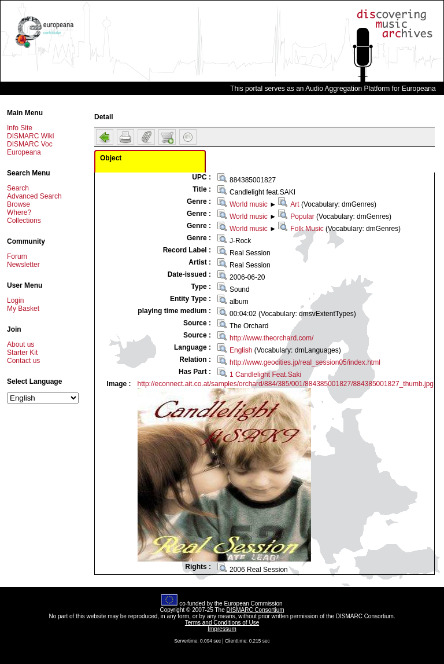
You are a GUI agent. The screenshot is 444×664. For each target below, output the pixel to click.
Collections (24, 221)
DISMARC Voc (30, 144)
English (241, 350)
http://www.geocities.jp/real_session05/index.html (305, 362)
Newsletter (23, 265)
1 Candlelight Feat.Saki (265, 374)
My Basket (23, 309)
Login (15, 300)
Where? (19, 212)
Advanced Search (34, 196)
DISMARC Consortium (255, 610)
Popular (302, 216)
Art (294, 204)
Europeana (24, 152)
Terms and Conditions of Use (222, 622)
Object (110, 158)
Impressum (222, 629)
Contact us (23, 361)
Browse (18, 204)
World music (249, 204)
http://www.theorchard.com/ (271, 338)
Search (18, 188)
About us (20, 344)
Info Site (19, 128)
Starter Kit (22, 352)
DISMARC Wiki (30, 136)
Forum (17, 256)
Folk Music (306, 229)
